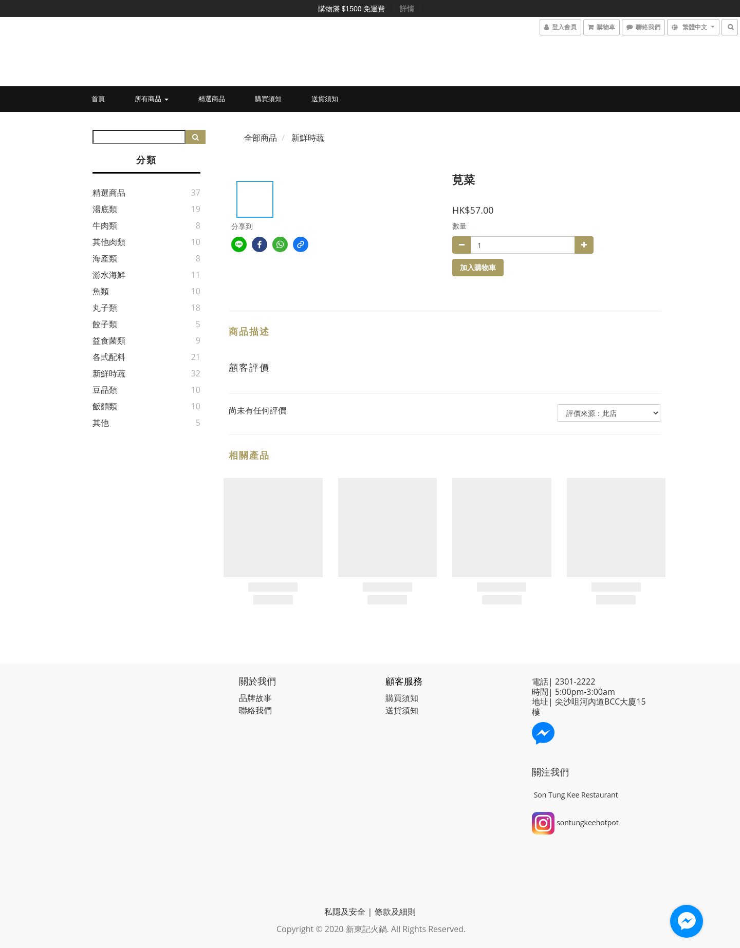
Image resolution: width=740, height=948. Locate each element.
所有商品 (151, 98)
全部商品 (260, 137)
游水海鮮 (108, 274)
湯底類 (104, 209)
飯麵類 (104, 406)
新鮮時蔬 (108, 373)
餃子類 (104, 324)
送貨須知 (324, 98)
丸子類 (104, 307)
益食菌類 (108, 340)
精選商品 (211, 98)
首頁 (98, 98)
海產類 (104, 258)
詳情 (407, 9)
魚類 (100, 291)
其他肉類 (108, 242)
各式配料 (108, 357)
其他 (100, 422)
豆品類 (104, 389)
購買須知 (268, 98)
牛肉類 (104, 225)
